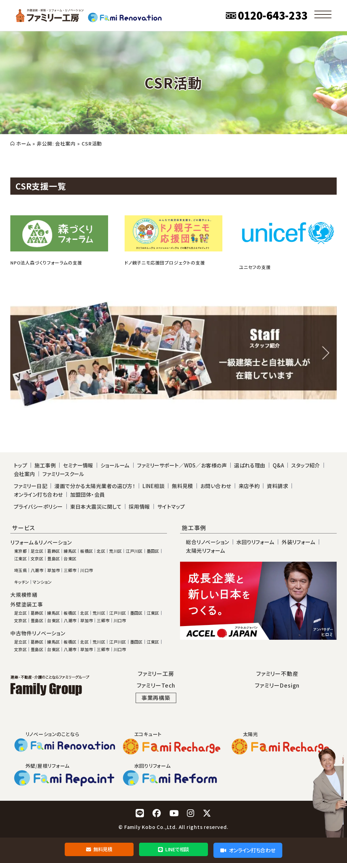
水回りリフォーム (255, 541)
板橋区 (86, 551)
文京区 (37, 559)
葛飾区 (53, 551)
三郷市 (70, 570)
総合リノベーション (207, 541)
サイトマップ (171, 506)
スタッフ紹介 (305, 465)
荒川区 (115, 551)
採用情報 (139, 506)
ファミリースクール (63, 473)
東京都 (20, 551)
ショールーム (115, 465)
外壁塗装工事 (26, 604)
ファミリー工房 (156, 673)
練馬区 (70, 551)
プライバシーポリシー (38, 506)
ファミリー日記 (30, 485)
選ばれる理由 (249, 465)
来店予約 (249, 485)
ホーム (23, 143)
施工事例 (45, 465)
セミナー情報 (78, 465)
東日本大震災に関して (96, 506)
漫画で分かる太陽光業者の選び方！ (94, 485)
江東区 (20, 559)
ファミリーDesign (277, 685)
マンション (42, 582)
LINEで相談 (173, 850)
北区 (101, 551)
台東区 (70, 559)
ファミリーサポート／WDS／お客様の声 (182, 465)
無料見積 (99, 850)
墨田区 (153, 551)
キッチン (21, 582)
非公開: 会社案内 (56, 143)
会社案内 (24, 473)
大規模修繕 (24, 595)
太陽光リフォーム (205, 550)
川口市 (86, 570)
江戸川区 (134, 551)
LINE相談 (154, 485)
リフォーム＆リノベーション (41, 542)
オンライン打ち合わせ (247, 850)
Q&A (278, 465)
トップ (20, 465)
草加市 (53, 570)
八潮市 (37, 570)
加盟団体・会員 (87, 494)
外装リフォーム (298, 541)
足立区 (37, 551)
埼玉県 (20, 570)
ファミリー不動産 (277, 673)
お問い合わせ (215, 485)
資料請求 (277, 485)
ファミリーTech (156, 685)
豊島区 (53, 559)
